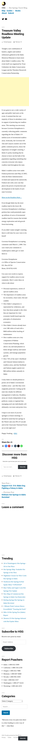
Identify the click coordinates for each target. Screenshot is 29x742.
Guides (9, 11)
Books (17, 11)
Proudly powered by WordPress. (13, 735)
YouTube (15, 737)
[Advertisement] (14, 91)
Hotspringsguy (7, 42)
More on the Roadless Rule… (12, 197)
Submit (11, 13)
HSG (3, 8)
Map (3, 11)
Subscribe (22, 467)
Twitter (9, 737)
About (4, 13)
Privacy (4, 737)
